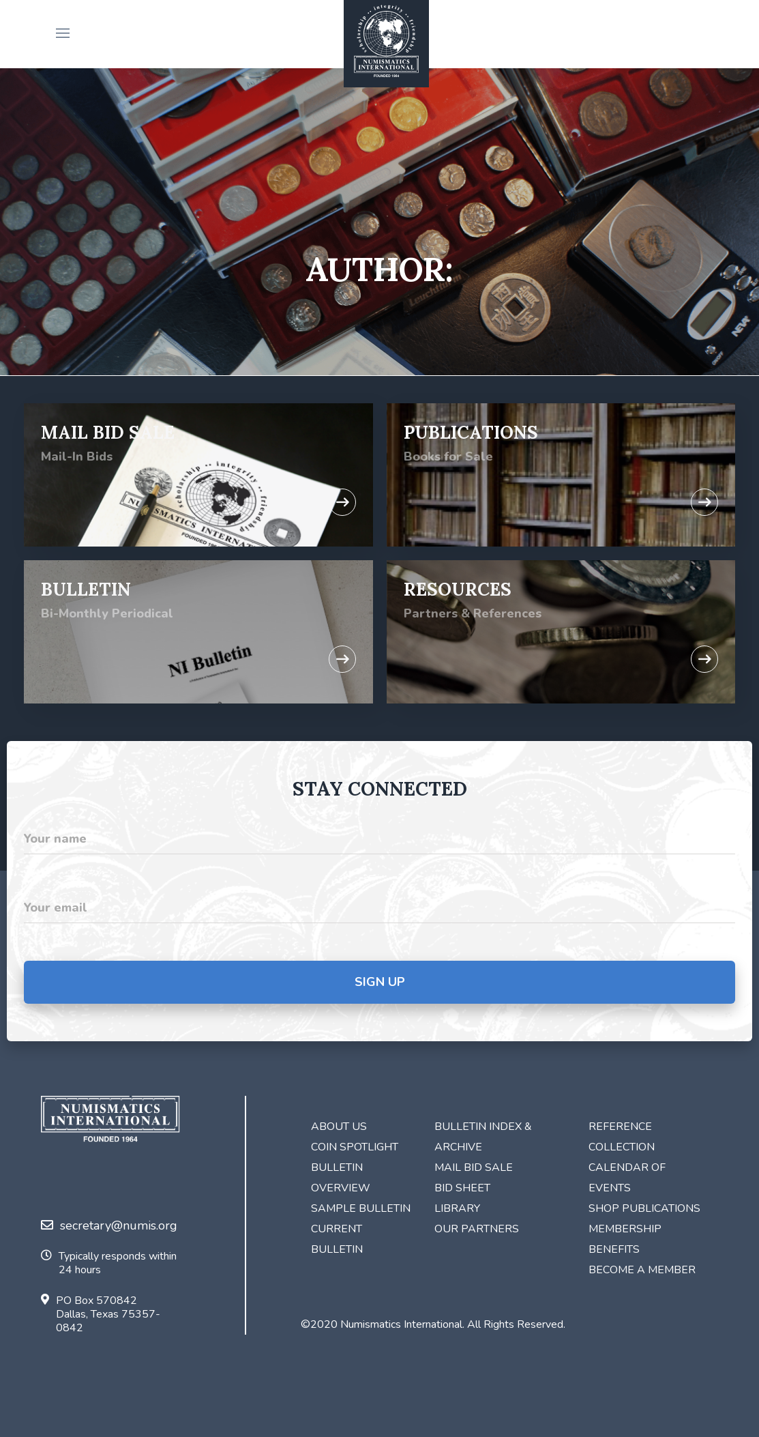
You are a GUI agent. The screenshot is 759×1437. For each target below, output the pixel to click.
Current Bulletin (337, 1239)
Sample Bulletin (361, 1208)
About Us (339, 1126)
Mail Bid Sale (473, 1167)
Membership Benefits (625, 1239)
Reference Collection (622, 1137)
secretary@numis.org (109, 1225)
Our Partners (476, 1228)
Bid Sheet (462, 1187)
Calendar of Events (627, 1177)
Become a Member (642, 1269)
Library (457, 1208)
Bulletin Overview (340, 1177)
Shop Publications (644, 1208)
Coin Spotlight (354, 1147)
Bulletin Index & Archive (483, 1137)
